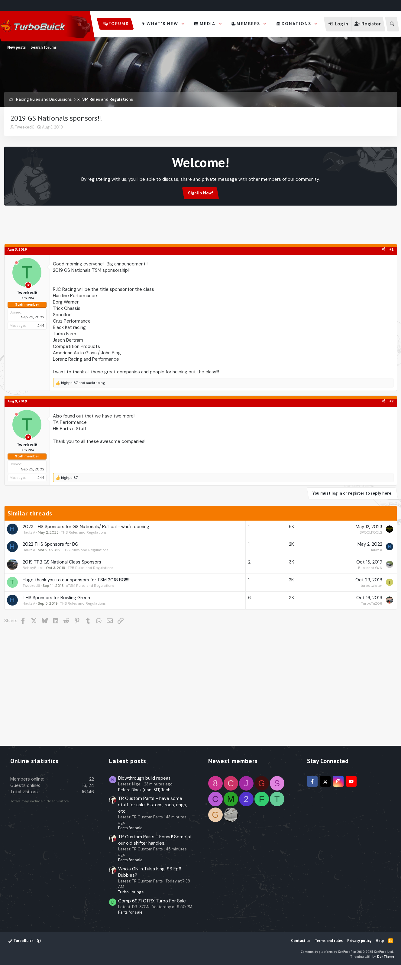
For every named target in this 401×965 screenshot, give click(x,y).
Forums (118, 23)
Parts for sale (130, 827)
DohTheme (385, 956)
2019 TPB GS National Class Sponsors (62, 562)
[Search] (392, 24)
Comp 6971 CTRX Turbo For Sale (152, 901)
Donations (296, 23)
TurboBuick (21, 940)
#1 (392, 249)
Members (248, 23)
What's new (162, 23)
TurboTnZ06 (371, 603)
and (83, 382)
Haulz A (29, 532)
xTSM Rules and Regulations (90, 585)
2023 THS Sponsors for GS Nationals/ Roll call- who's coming (86, 527)
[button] (183, 24)
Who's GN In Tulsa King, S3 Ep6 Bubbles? (149, 872)
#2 (392, 401)
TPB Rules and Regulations (90, 567)
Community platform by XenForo (347, 952)
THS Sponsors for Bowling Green (56, 598)
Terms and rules (329, 940)
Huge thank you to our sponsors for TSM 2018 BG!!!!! (76, 580)
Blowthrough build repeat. (144, 778)
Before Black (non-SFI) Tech (144, 789)
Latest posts (127, 761)
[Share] (383, 249)
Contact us (300, 940)
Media (207, 23)
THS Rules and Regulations (84, 532)
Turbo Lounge (131, 892)
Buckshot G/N (370, 567)
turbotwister (371, 585)
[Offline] (16, 263)
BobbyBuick (33, 567)
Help (380, 940)
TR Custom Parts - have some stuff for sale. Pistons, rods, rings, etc (152, 804)
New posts (16, 47)
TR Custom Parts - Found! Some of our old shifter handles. (155, 840)
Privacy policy (359, 940)
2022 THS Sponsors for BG (50, 544)
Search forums (44, 47)
